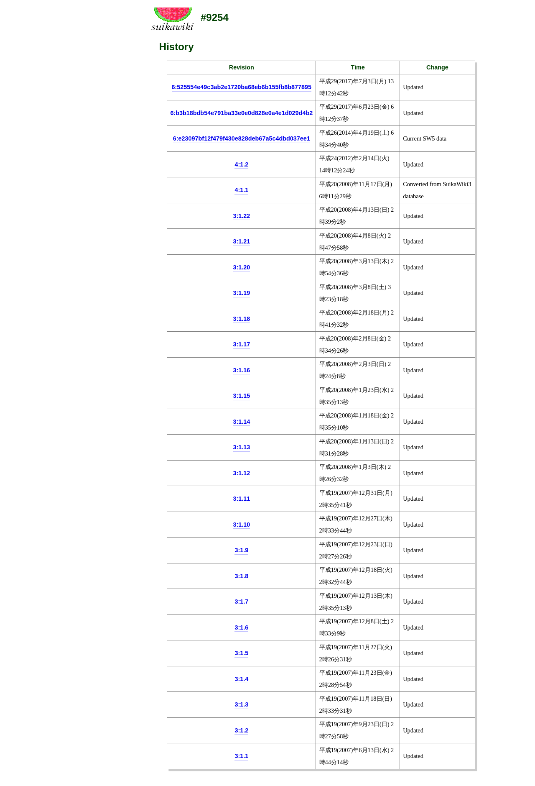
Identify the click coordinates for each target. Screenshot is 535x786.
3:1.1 (241, 756)
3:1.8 (241, 576)
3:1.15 (241, 395)
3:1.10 (241, 524)
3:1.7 (241, 601)
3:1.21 (241, 241)
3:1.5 (241, 653)
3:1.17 (241, 344)
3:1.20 (241, 267)
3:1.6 (241, 627)
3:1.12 (241, 473)
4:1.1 (241, 190)
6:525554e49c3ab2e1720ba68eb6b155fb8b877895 (241, 87)
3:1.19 (241, 292)
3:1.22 (241, 216)
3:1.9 (241, 550)
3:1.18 (241, 318)
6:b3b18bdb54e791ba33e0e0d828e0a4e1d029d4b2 (241, 113)
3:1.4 (241, 679)
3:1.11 (241, 498)
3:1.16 (241, 370)
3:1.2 (241, 730)
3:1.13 (241, 447)
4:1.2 (241, 164)
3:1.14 (241, 421)
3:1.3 (241, 704)
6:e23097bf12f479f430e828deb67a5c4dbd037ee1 (241, 138)
